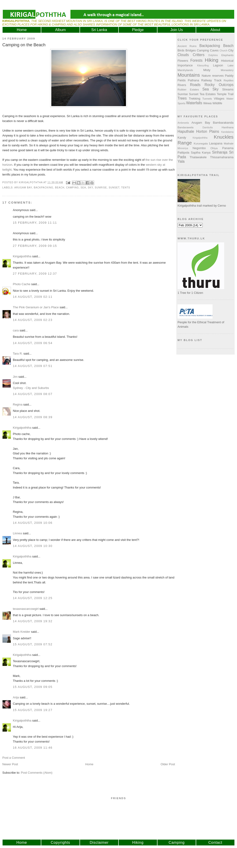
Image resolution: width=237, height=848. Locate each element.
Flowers (183, 60)
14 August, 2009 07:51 (32, 366)
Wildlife (217, 103)
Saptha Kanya (200, 152)
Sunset (114, 187)
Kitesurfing (203, 65)
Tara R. (18, 353)
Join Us (176, 30)
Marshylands (185, 70)
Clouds (183, 55)
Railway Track (211, 80)
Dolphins (213, 55)
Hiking (211, 60)
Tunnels (207, 98)
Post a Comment (13, 757)
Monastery (227, 70)
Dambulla (207, 127)
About (215, 30)
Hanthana (228, 127)
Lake (231, 65)
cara (16, 330)
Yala (181, 161)
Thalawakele (198, 157)
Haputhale (186, 131)
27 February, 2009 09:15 (35, 246)
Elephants (227, 55)
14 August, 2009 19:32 (32, 621)
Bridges (190, 50)
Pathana (193, 80)
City (231, 50)
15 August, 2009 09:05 (32, 687)
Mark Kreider (21, 631)
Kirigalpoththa (22, 256)
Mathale (229, 143)
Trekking (194, 98)
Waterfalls (194, 103)
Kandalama (227, 132)
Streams (228, 89)
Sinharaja (219, 152)
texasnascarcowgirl (26, 609)
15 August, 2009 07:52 (32, 644)
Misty (206, 70)
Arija (16, 697)
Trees (182, 98)
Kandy (182, 137)
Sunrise (101, 187)
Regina (18, 404)
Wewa (207, 103)
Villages (219, 98)
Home (22, 30)
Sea (83, 187)
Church (223, 50)
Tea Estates (207, 94)
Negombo (199, 148)
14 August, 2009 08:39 (32, 417)
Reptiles (229, 80)
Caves (214, 50)
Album (60, 30)
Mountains (189, 75)
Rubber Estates (188, 89)
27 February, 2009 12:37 (35, 273)
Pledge (138, 30)
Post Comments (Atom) (36, 772)
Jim (15, 376)
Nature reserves (213, 75)
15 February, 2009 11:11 (35, 222)
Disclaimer (99, 842)
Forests (196, 60)
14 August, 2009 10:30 (32, 546)
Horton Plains (207, 131)
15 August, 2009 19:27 (32, 710)
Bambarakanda (223, 122)
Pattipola (183, 152)
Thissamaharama (222, 157)
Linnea (17, 533)
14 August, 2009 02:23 (32, 320)
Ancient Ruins (187, 45)
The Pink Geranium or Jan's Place (36, 307)
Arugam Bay (23, 187)
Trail (231, 94)
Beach (59, 187)
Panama (228, 148)
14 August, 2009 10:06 (32, 523)
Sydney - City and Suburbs (31, 388)
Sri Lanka (99, 30)
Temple (222, 94)
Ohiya (214, 148)
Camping (72, 187)
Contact (215, 842)
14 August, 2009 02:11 (32, 296)
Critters (198, 55)
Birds (181, 50)
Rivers (182, 85)
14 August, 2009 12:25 (32, 598)
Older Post (168, 764)
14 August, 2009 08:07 (32, 394)
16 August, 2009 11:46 (32, 747)
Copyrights (60, 842)
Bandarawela (185, 127)
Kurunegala (201, 143)
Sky (90, 187)
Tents (125, 187)
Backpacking (43, 187)
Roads (195, 85)
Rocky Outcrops (219, 85)
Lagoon (218, 65)
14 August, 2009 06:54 (32, 343)
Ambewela (183, 123)
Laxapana (215, 143)
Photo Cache (21, 284)
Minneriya (183, 148)
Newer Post (10, 764)
